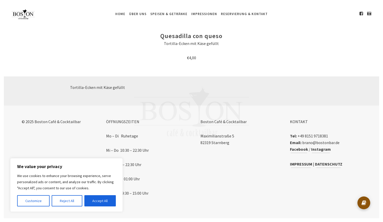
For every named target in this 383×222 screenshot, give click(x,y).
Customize (33, 200)
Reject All (67, 200)
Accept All (100, 200)
